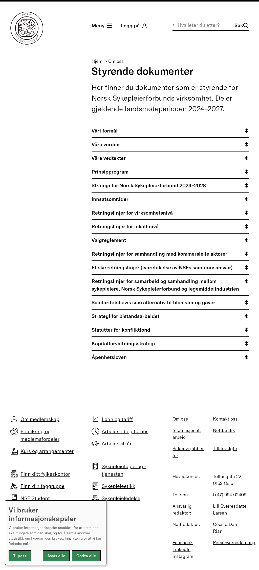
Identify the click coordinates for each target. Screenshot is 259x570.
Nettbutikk (224, 430)
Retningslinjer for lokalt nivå (125, 226)
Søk (241, 25)
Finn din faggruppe (42, 486)
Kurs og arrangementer (47, 451)
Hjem (97, 61)
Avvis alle (56, 555)
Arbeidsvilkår (117, 443)
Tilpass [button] (20, 555)
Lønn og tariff (117, 419)
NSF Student (35, 498)
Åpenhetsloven (109, 357)
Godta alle (86, 555)
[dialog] (55, 533)
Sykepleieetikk (118, 486)
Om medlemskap (39, 419)
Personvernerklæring (234, 542)
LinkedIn (181, 549)
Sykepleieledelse (121, 498)
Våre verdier (106, 144)
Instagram (182, 556)
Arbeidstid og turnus (125, 431)
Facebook (182, 542)
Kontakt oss (225, 419)
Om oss (116, 61)
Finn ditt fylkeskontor (45, 474)
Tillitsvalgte (225, 448)
